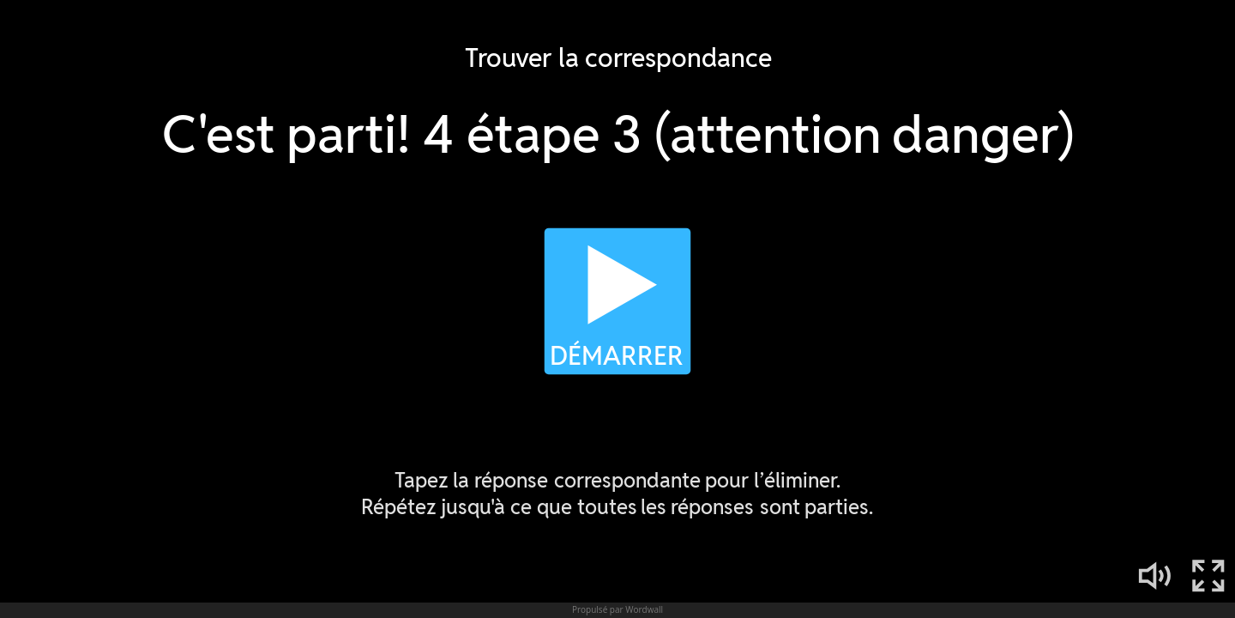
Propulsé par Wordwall (617, 609)
